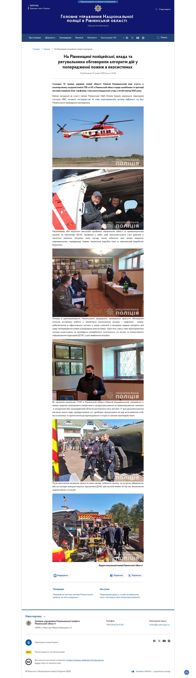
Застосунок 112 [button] (108, 38)
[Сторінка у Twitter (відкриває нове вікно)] (132, 37)
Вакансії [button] (79, 38)
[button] (36, 616)
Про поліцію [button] (35, 38)
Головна (36, 49)
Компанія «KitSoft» (144, 672)
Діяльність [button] (50, 38)
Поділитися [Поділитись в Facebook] (118, 575)
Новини (47, 49)
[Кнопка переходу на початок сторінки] (186, 672)
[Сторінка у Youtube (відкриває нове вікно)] (137, 37)
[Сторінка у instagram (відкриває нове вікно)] (143, 37)
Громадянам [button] (65, 38)
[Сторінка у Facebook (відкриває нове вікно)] (127, 37)
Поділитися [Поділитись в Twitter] (136, 575)
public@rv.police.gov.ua (160, 625)
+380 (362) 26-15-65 (115, 625)
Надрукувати (62, 575)
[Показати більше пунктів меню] (124, 38)
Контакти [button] (92, 38)
